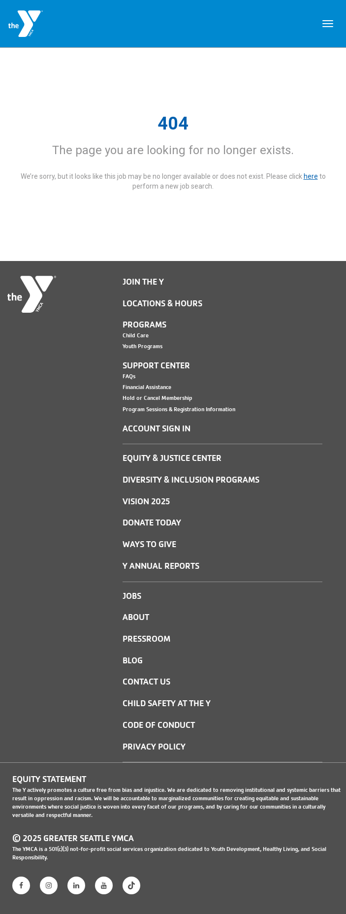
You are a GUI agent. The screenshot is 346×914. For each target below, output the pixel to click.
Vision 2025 (146, 501)
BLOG (133, 660)
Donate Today (152, 523)
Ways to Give (149, 544)
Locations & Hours (162, 303)
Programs (144, 325)
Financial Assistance (147, 387)
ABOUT (136, 617)
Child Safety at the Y (167, 703)
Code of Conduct (159, 725)
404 (173, 123)
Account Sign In (156, 429)
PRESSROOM (146, 639)
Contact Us (146, 682)
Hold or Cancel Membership (157, 397)
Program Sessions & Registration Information (179, 409)
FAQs (129, 376)
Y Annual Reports (161, 566)
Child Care (136, 335)
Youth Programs (142, 346)
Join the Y (143, 282)
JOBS (132, 596)
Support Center (156, 365)
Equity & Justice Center (172, 458)
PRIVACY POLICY (154, 747)
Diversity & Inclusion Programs (191, 480)
